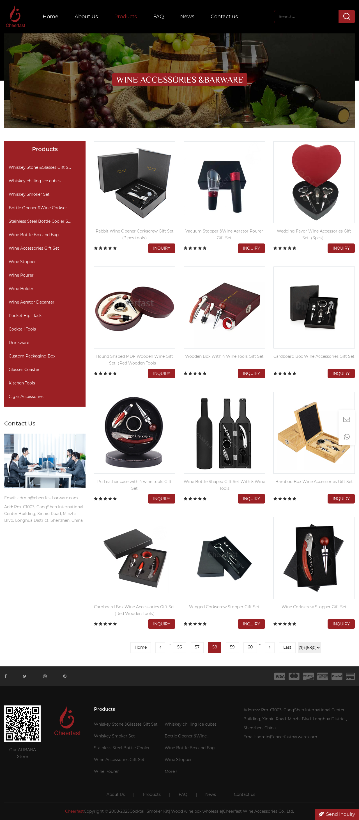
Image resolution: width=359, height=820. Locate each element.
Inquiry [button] (161, 248)
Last (287, 647)
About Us (86, 17)
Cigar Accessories (26, 396)
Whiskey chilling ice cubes (35, 181)
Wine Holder (21, 288)
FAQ (159, 17)
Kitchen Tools (22, 383)
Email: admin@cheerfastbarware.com (280, 737)
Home (51, 17)
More (171, 771)
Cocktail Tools (22, 329)
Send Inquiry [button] (337, 814)
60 (250, 647)
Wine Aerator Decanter (31, 302)
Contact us (224, 17)
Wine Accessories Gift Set (34, 248)
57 (197, 647)
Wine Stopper (22, 262)
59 (232, 647)
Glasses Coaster (24, 369)
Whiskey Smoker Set (29, 194)
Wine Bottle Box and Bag (34, 235)
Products (126, 17)
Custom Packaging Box (32, 356)
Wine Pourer (21, 275)
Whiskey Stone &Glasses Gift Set (40, 167)
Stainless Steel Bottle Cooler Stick (42, 221)
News (188, 17)
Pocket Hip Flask (25, 315)
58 (214, 647)
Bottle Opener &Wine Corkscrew (41, 208)
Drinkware (19, 342)
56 (179, 647)
